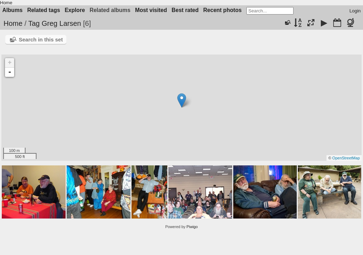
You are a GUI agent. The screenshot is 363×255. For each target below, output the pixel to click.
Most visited (151, 10)
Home (6, 2)
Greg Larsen (61, 23)
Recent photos (222, 10)
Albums (12, 10)
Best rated (185, 10)
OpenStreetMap (346, 158)
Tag (34, 23)
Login (355, 10)
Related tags (43, 10)
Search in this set (41, 39)
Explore (75, 10)
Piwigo (192, 227)
